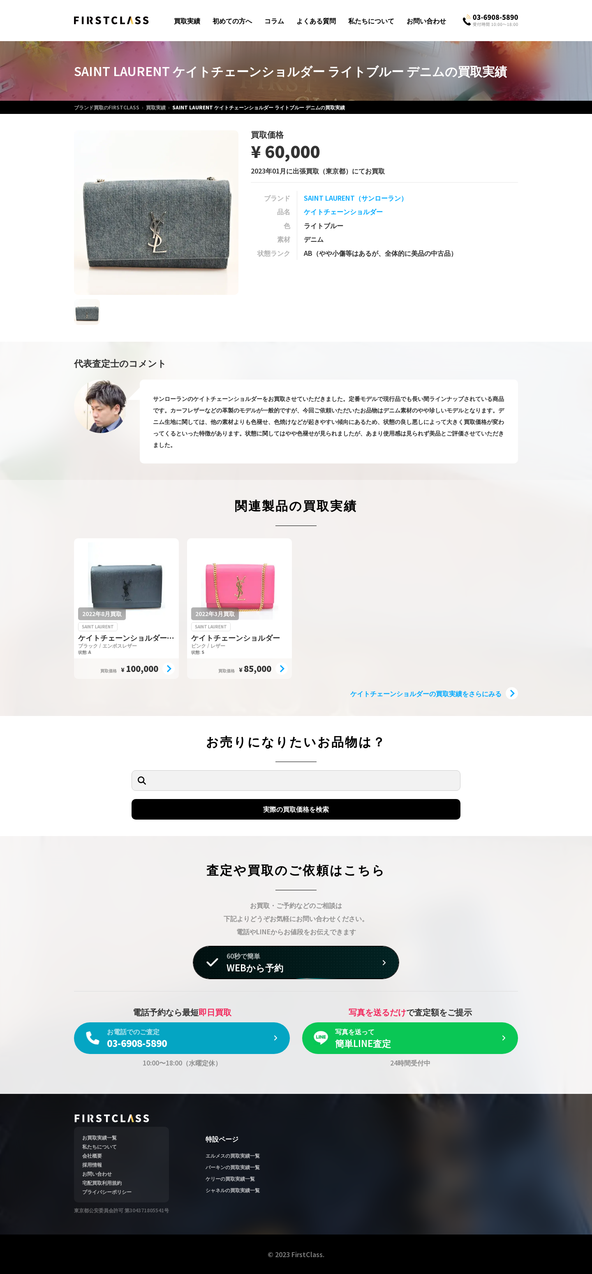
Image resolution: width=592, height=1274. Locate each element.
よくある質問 (316, 20)
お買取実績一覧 (99, 1137)
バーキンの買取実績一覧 (233, 1166)
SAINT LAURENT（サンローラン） (355, 198)
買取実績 (187, 20)
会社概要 (92, 1155)
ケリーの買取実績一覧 (230, 1178)
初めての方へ (232, 20)
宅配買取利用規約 (102, 1182)
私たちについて (371, 20)
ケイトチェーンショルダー (343, 211)
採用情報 (92, 1164)
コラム (274, 20)
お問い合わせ (426, 20)
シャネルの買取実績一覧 (233, 1189)
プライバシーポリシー (107, 1191)
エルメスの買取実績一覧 (233, 1155)
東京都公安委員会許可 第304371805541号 (121, 1210)
